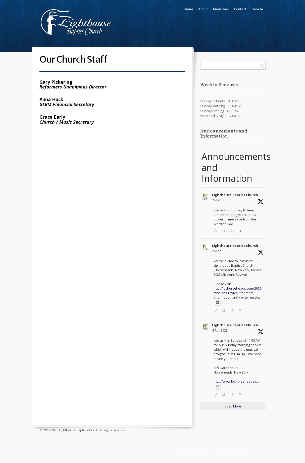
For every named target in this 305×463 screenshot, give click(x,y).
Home (188, 9)
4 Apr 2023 (220, 330)
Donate (257, 9)
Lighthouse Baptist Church (235, 195)
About (203, 9)
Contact (240, 9)
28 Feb (217, 200)
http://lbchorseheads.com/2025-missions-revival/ (238, 290)
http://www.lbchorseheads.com (237, 381)
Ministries (221, 9)
